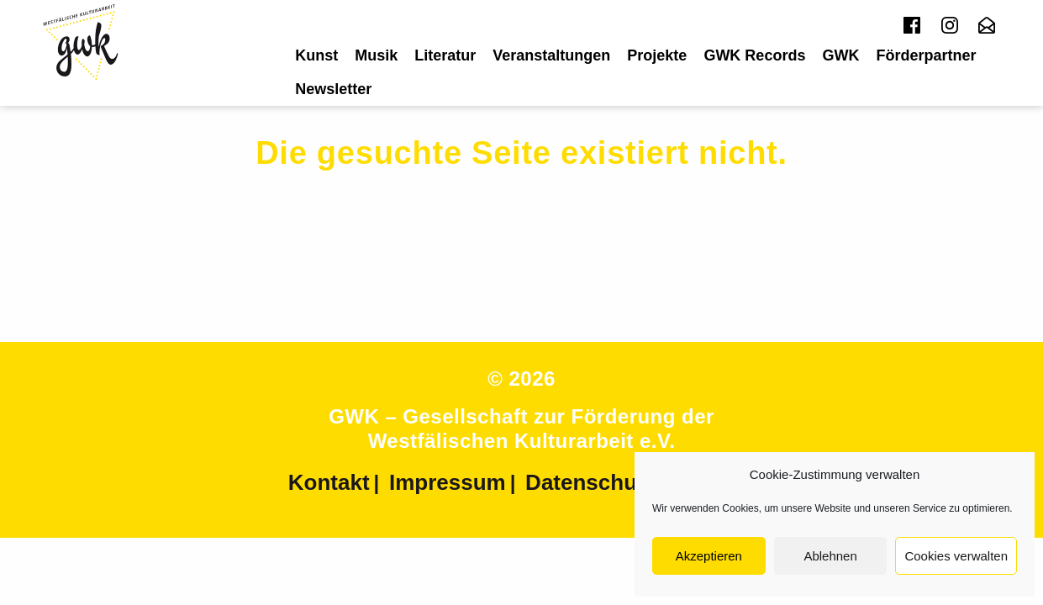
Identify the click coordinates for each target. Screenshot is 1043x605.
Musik (376, 55)
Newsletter (333, 89)
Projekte (657, 55)
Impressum (447, 482)
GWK (840, 55)
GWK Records (754, 55)
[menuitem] (316, 55)
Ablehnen (829, 556)
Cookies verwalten (956, 556)
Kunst (316, 55)
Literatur (445, 55)
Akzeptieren (709, 556)
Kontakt (329, 482)
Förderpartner (926, 55)
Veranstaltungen (551, 55)
